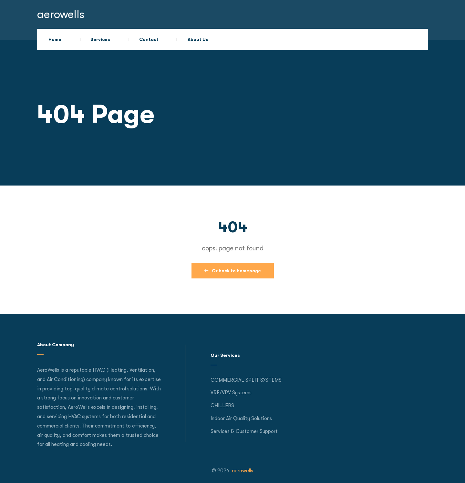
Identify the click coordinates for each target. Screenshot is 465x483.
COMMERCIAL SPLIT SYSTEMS (246, 380)
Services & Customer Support (244, 431)
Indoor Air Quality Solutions (241, 418)
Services (100, 39)
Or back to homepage (232, 270)
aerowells (61, 14)
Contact (149, 39)
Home (54, 39)
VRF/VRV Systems (231, 393)
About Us (198, 39)
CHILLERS (222, 405)
